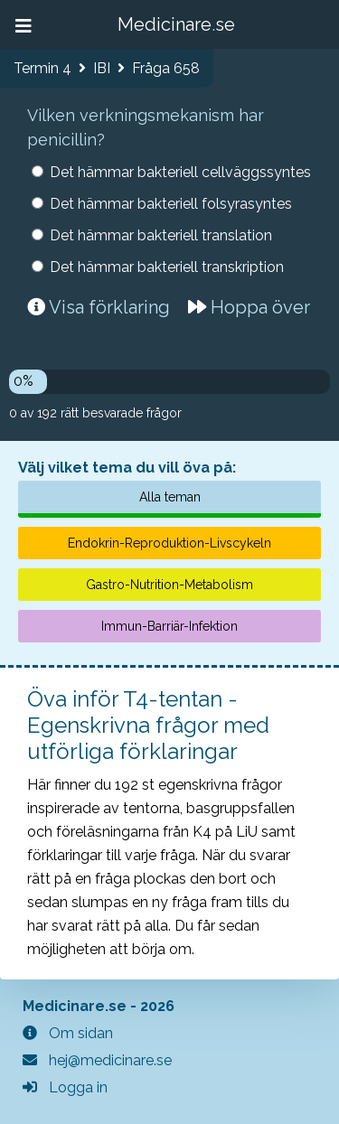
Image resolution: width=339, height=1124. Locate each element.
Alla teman (170, 497)
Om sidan (68, 1033)
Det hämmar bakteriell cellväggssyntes (180, 172)
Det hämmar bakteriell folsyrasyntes (171, 203)
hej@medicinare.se (97, 1060)
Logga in (65, 1087)
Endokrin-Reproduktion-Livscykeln (169, 543)
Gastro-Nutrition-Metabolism (169, 584)
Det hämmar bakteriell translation (161, 235)
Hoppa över (249, 307)
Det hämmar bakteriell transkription (167, 267)
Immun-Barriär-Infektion (169, 626)
